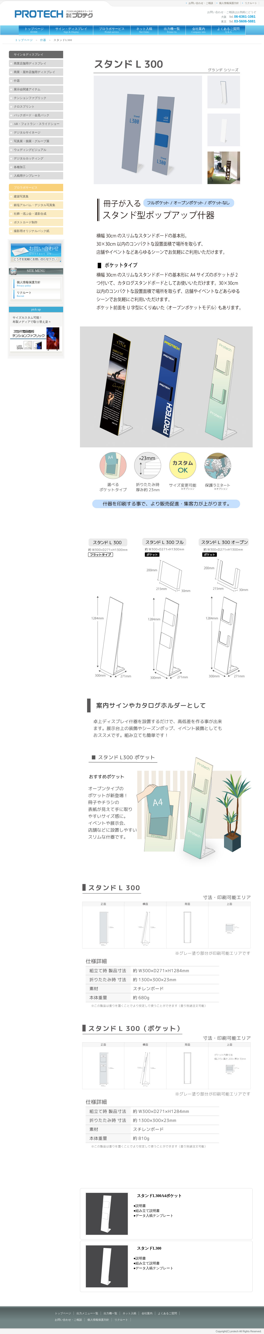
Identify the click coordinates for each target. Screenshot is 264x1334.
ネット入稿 (144, 30)
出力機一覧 (172, 30)
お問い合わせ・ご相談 (201, 3)
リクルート (251, 3)
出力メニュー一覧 (87, 1313)
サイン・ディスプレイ (71, 30)
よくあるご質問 (228, 30)
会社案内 (198, 30)
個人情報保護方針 (229, 3)
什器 (43, 39)
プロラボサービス (112, 30)
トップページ (34, 30)
